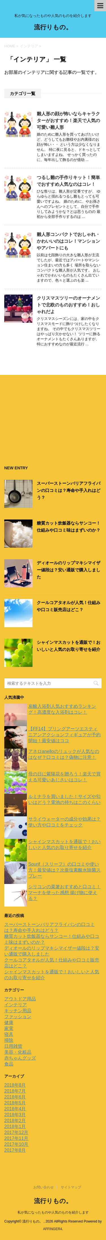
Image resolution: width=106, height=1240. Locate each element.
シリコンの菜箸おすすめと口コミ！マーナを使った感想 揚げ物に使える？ (64, 892)
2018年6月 (15, 1097)
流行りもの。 (53, 28)
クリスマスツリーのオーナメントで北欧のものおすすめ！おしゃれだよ (68, 305)
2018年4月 (15, 1108)
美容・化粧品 (17, 1052)
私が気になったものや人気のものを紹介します (53, 1212)
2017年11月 (16, 1138)
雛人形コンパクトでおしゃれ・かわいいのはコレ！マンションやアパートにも (68, 241)
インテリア (15, 1004)
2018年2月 (15, 1120)
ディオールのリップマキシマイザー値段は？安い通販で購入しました (68, 569)
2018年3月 (15, 1114)
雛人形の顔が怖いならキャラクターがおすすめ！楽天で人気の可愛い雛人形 (68, 120)
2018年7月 (15, 1091)
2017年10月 (16, 1144)
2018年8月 (15, 1085)
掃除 (8, 1040)
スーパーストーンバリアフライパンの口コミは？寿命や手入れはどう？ (68, 490)
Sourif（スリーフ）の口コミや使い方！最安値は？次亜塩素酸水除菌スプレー (64, 870)
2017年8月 (15, 1150)
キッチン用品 (17, 1010)
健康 (8, 1022)
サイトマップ (71, 1187)
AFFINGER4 (52, 1229)
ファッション (17, 1016)
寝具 (8, 1034)
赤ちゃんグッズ (20, 1058)
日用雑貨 (13, 1046)
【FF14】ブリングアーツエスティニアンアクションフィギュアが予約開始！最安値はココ (64, 734)
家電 (8, 1028)
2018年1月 (15, 1126)
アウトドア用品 (20, 998)
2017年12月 (16, 1132)
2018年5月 (15, 1102)
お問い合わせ (43, 1187)
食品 (8, 1064)
